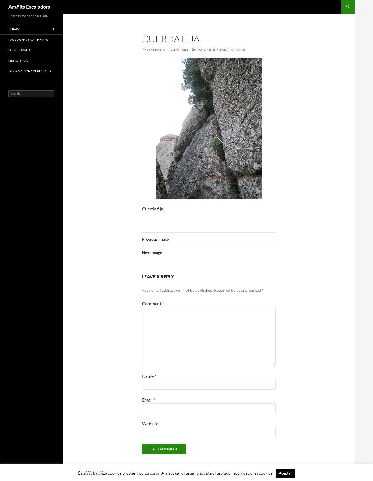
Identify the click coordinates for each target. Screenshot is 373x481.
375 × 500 (180, 50)
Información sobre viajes (29, 71)
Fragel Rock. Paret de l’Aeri (220, 50)
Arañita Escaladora (29, 7)
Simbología (18, 61)
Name (149, 376)
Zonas (13, 29)
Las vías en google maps (28, 39)
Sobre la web (19, 50)
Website (150, 423)
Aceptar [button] (285, 473)
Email (148, 399)
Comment (153, 303)
